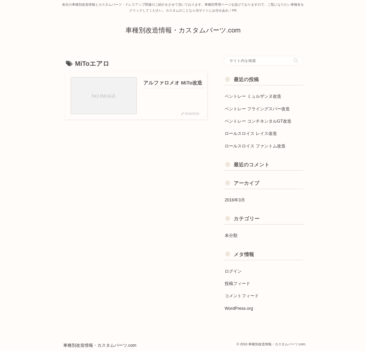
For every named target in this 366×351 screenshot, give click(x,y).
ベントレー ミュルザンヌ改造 (253, 96)
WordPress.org (239, 308)
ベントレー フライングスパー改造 (257, 109)
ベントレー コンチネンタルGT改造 (258, 121)
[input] (263, 61)
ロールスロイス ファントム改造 (255, 146)
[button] (296, 60)
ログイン (233, 271)
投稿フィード (237, 283)
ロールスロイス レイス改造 (251, 133)
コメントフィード (242, 295)
